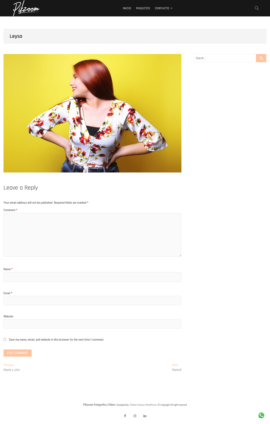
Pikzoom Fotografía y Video (99, 404)
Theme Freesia (137, 404)
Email (7, 293)
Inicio (127, 8)
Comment (10, 210)
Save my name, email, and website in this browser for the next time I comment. (56, 339)
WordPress (151, 404)
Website (8, 316)
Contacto (162, 8)
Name (8, 269)
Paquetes (143, 8)
